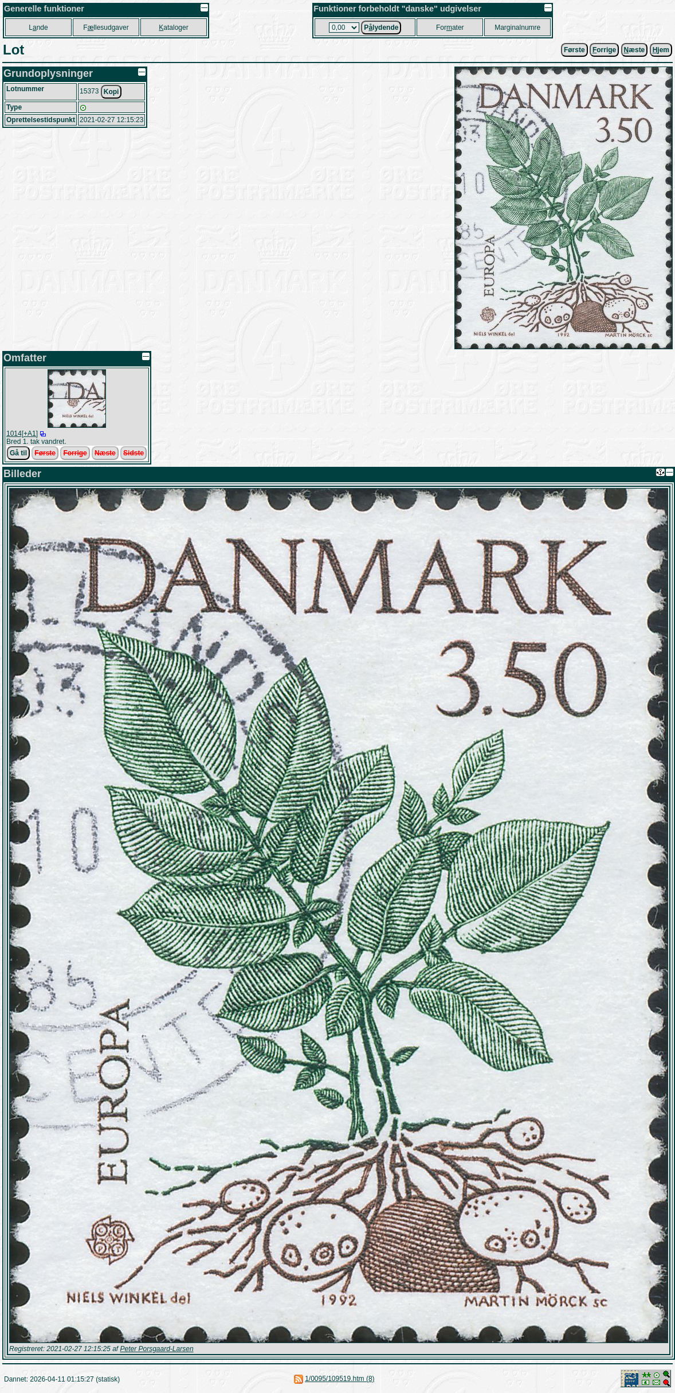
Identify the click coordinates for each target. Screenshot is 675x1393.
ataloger (173, 28)
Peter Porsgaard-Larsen (156, 1349)
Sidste (133, 453)
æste (634, 50)
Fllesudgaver (105, 28)
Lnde (38, 28)
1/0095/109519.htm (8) (339, 1379)
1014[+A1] (22, 434)
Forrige (75, 453)
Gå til (18, 453)
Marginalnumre (517, 28)
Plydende (381, 28)
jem (661, 50)
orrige (604, 50)
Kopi (111, 92)
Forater (450, 28)
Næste (105, 453)
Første (574, 50)
